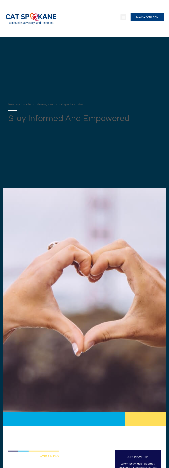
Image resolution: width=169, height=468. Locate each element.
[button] (123, 17)
